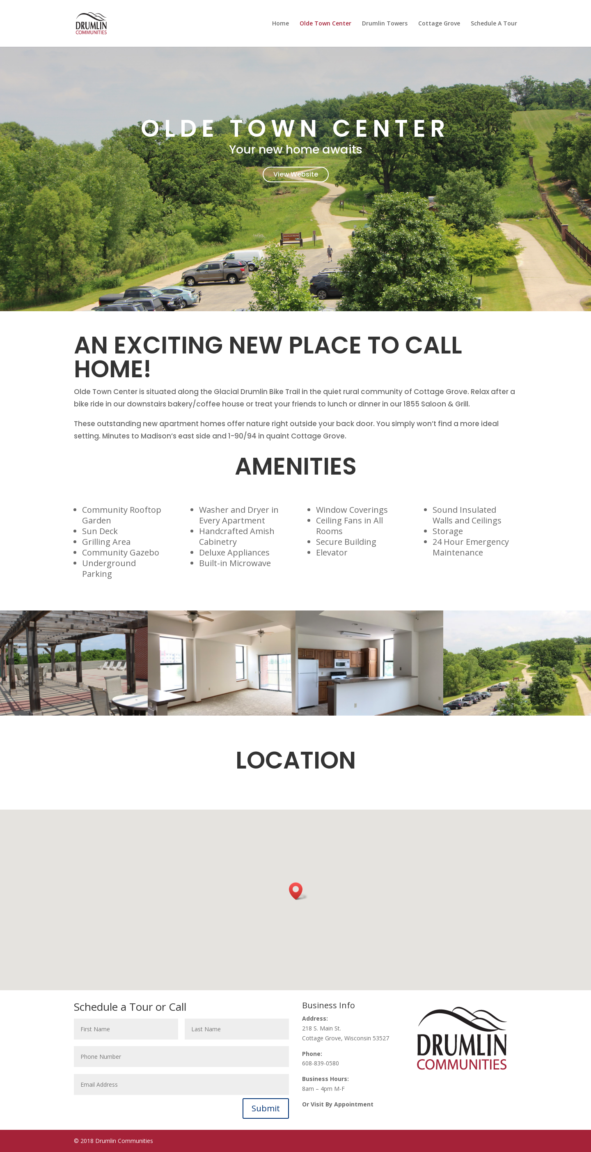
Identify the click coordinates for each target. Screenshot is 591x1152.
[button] (298, 891)
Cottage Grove (439, 24)
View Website (295, 174)
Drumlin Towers (385, 24)
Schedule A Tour (494, 24)
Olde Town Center (325, 24)
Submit (266, 1108)
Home (280, 24)
